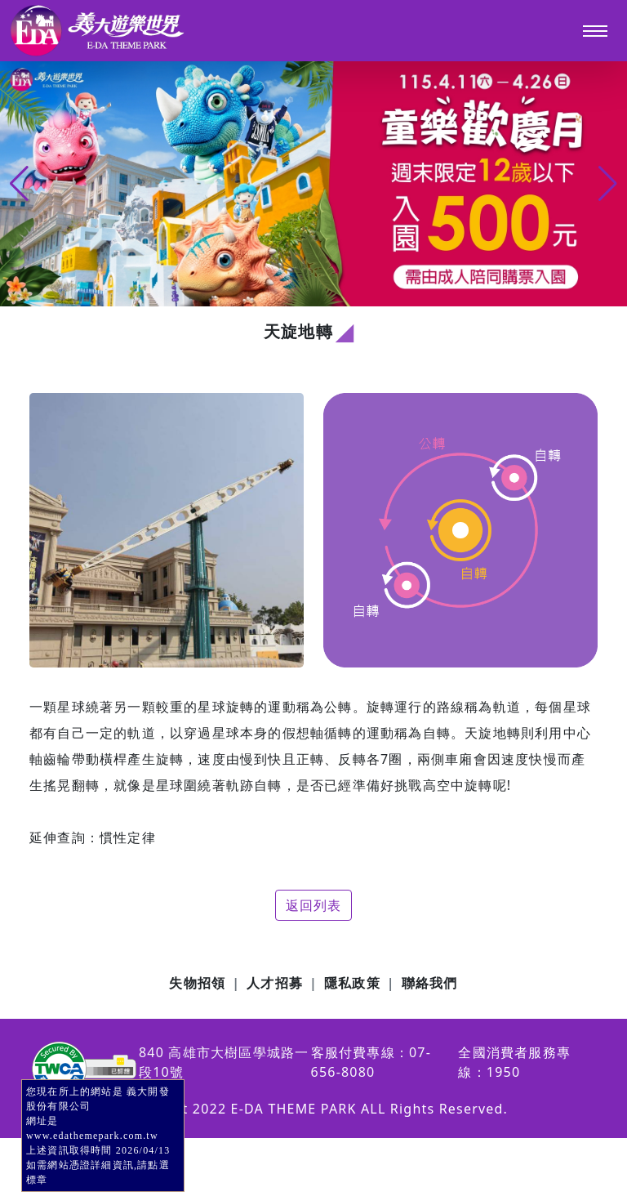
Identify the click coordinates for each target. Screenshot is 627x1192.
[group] (313, 183)
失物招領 (197, 983)
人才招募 (275, 983)
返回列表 (314, 905)
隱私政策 (352, 983)
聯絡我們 (430, 983)
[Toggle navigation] (595, 31)
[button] (608, 184)
